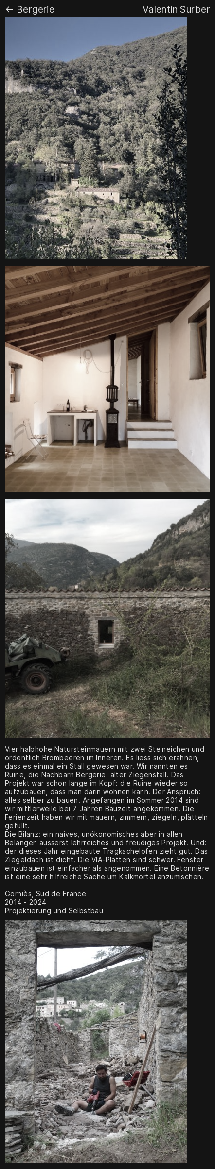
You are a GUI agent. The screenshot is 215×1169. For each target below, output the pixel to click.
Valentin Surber (176, 9)
